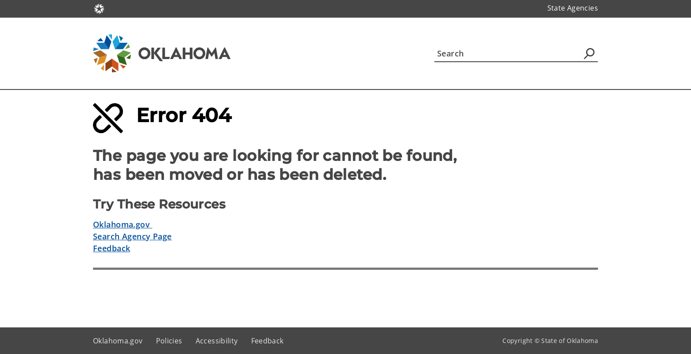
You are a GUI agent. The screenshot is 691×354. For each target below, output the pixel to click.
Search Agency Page (132, 236)
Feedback (111, 248)
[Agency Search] (589, 53)
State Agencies (572, 8)
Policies (169, 341)
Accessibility (217, 341)
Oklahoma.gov (122, 224)
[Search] (516, 53)
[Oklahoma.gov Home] (99, 8)
